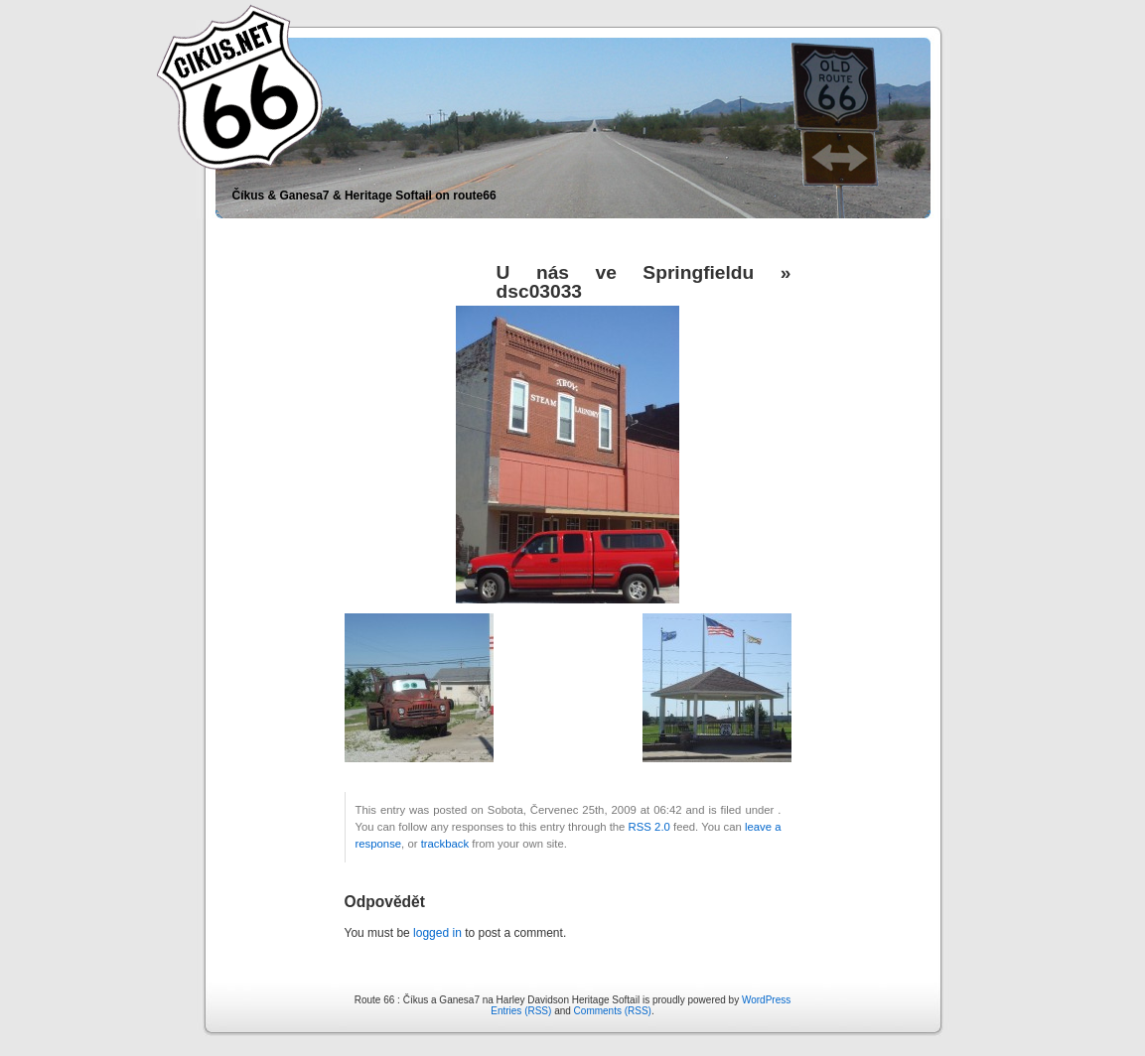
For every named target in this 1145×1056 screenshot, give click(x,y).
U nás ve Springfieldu (626, 272)
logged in (437, 933)
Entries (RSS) (521, 1010)
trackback (445, 844)
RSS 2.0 (649, 827)
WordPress (766, 999)
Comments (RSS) (612, 1010)
